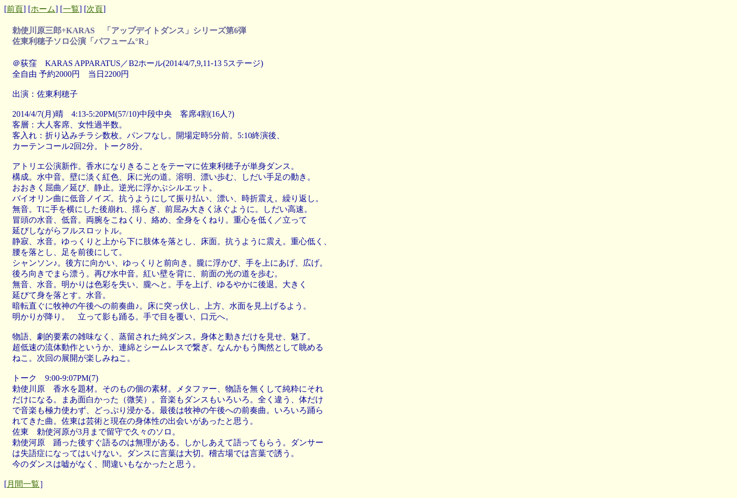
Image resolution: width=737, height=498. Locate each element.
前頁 (15, 9)
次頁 (94, 9)
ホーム (43, 9)
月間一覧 (23, 484)
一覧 (71, 9)
